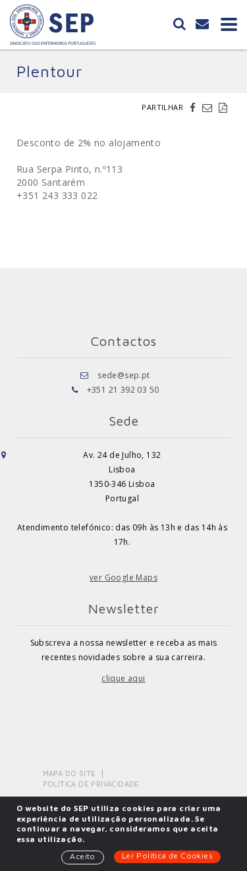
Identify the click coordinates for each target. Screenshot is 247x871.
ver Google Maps (123, 577)
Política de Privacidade (91, 783)
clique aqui (123, 678)
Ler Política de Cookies (167, 855)
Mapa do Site (69, 773)
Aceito (82, 856)
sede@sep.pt (123, 375)
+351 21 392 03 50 (123, 389)
